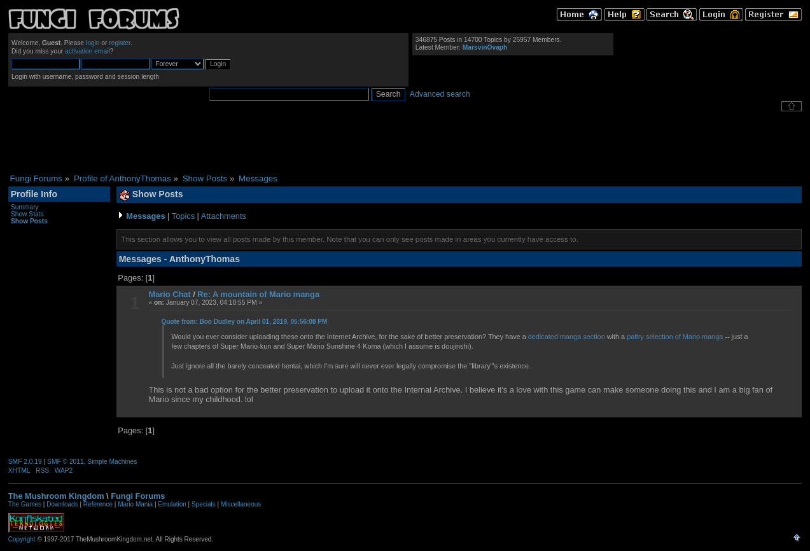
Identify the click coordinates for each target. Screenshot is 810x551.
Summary (25, 207)
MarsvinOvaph (485, 47)
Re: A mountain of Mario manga (258, 294)
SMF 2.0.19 (25, 461)
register (119, 42)
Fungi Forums (138, 496)
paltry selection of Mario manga (675, 336)
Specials (204, 504)
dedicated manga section (566, 336)
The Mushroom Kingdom (56, 496)
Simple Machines (112, 461)
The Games (24, 504)
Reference (98, 504)
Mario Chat (170, 294)
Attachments (223, 216)
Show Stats (27, 214)
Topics (183, 216)
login (93, 42)
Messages (145, 216)
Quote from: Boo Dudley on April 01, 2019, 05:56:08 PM (245, 321)
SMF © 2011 (65, 461)
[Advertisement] (405, 142)
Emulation (172, 504)
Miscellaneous (241, 504)
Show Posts (29, 221)
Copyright (22, 539)
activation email (87, 51)
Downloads (62, 504)
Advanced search (440, 94)
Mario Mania (135, 504)
